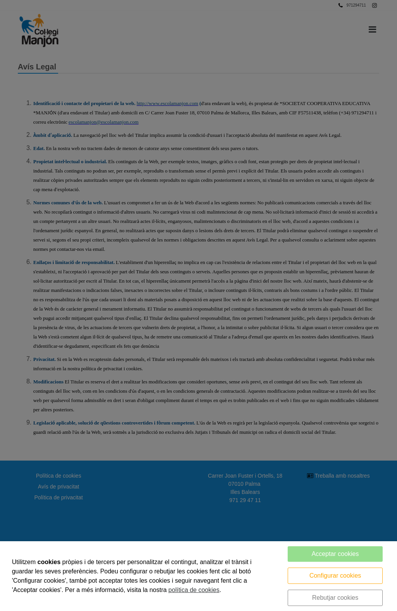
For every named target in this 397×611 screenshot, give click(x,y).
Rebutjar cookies (335, 597)
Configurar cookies (335, 575)
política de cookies (193, 590)
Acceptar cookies (335, 554)
